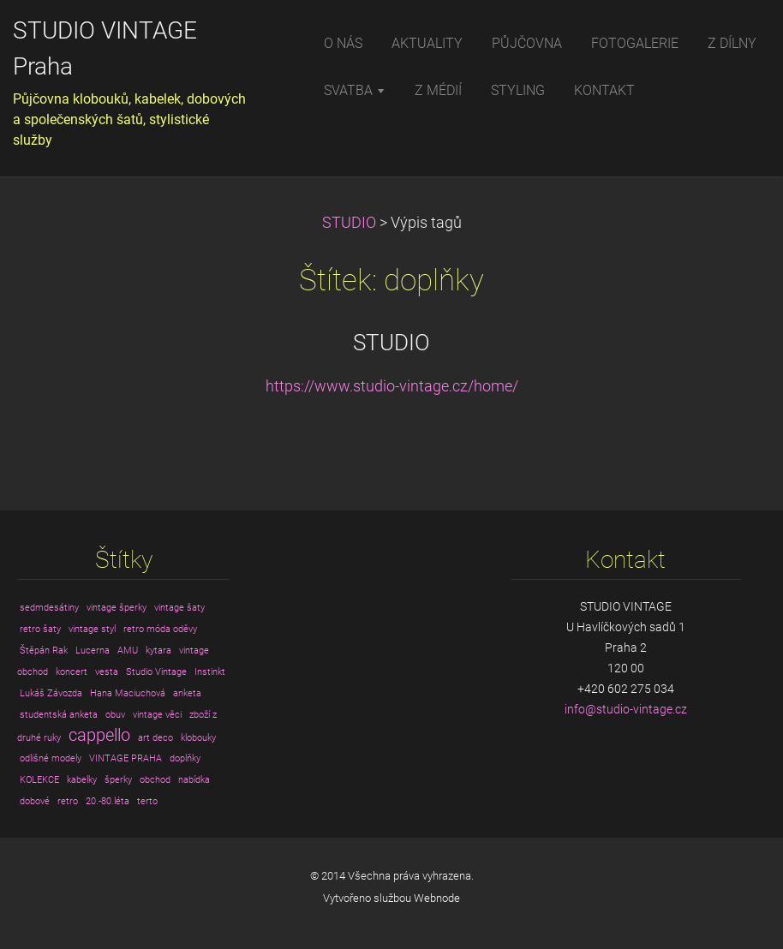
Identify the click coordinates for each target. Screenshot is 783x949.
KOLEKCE (39, 779)
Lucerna (92, 650)
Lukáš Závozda (51, 693)
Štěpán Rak (44, 650)
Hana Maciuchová (127, 693)
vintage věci (157, 714)
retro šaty (40, 629)
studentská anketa (59, 714)
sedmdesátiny (49, 607)
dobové (35, 801)
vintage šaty (179, 607)
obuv (115, 714)
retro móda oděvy (160, 629)
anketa (187, 693)
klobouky (198, 737)
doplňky (185, 758)
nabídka (194, 779)
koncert (71, 671)
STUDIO (349, 222)
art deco (155, 737)
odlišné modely (50, 758)
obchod (155, 779)
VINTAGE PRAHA (125, 758)
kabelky (82, 779)
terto (147, 801)
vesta (106, 671)
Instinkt (209, 671)
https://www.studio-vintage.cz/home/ (392, 386)
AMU (127, 650)
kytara (158, 650)
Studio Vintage (156, 671)
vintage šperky (116, 607)
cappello (99, 735)
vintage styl (92, 629)
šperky (118, 779)
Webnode (437, 898)
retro (67, 801)
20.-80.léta (107, 801)
